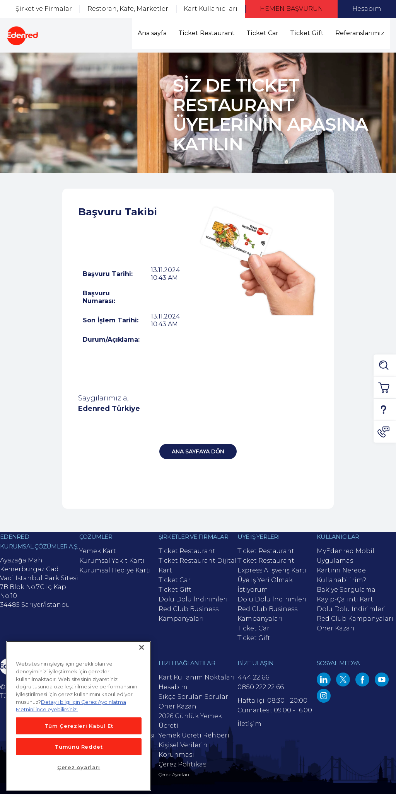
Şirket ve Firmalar (43, 8)
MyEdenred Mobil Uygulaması (345, 558)
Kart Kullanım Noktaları (197, 680)
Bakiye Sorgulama (346, 592)
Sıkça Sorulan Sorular (193, 699)
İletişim (249, 726)
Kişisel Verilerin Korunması (183, 752)
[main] (78, 716)
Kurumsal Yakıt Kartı (112, 563)
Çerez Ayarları (174, 777)
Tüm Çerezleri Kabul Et (78, 726)
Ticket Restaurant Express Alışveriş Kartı (272, 568)
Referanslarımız (359, 33)
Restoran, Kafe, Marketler (127, 8)
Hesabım (366, 8)
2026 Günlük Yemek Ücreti (190, 723)
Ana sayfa (152, 33)
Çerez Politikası (183, 767)
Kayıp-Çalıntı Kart (345, 602)
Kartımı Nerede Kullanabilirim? (341, 577)
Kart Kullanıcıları (210, 8)
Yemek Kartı (98, 553)
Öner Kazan (336, 631)
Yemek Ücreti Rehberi (194, 738)
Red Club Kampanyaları (355, 621)
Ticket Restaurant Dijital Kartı (198, 568)
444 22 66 (253, 680)
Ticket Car (262, 33)
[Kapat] (141, 647)
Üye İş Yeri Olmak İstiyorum (265, 587)
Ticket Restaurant (206, 33)
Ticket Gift (307, 33)
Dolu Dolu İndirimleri (193, 602)
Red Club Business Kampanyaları (188, 616)
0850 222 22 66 (260, 689)
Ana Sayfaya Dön (198, 454)
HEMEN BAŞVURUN (291, 8)
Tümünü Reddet (79, 747)
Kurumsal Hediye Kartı (115, 573)
